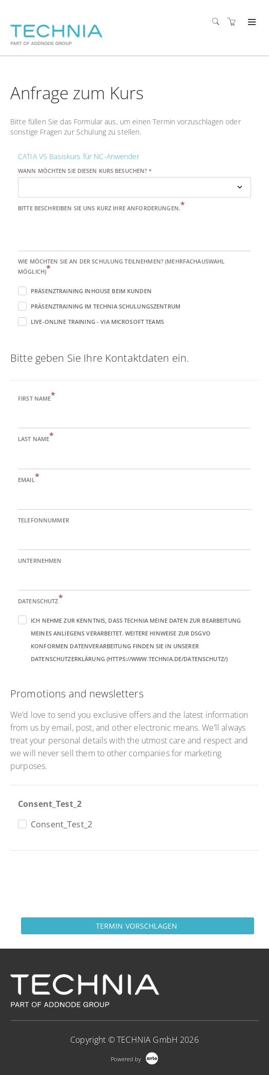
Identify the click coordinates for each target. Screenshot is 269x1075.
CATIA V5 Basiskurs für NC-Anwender (78, 156)
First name (37, 397)
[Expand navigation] (251, 22)
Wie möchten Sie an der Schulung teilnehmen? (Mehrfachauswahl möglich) (121, 266)
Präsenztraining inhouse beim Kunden (91, 291)
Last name (36, 438)
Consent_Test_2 (49, 803)
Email (28, 479)
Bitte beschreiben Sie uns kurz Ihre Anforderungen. (101, 207)
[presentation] (88, 883)
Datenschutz (40, 600)
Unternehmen (40, 560)
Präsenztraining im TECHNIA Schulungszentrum (105, 306)
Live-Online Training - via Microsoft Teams (97, 321)
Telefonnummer (43, 520)
